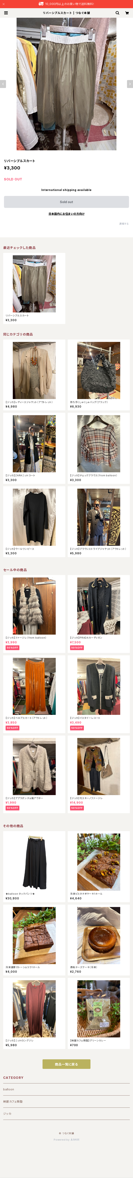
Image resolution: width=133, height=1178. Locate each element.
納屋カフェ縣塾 (13, 1101)
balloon (8, 1089)
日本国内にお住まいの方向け (66, 213)
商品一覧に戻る (66, 1064)
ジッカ (7, 1113)
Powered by (66, 1139)
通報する (124, 223)
